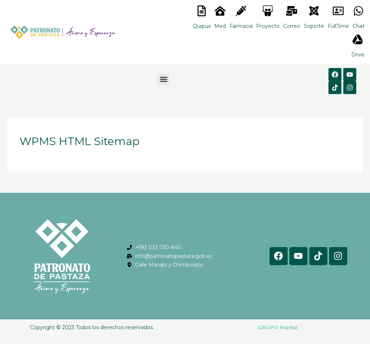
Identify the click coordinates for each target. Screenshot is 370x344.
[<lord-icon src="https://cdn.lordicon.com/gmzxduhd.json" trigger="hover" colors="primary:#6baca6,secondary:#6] (338, 10)
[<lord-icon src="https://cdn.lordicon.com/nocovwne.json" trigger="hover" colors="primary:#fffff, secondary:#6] (201, 10)
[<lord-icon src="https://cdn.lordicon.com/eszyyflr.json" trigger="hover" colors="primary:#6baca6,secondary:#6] (314, 10)
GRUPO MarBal (277, 327)
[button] (163, 79)
